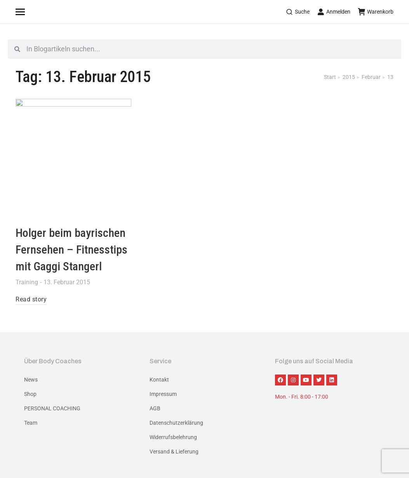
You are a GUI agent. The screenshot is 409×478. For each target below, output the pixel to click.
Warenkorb (375, 11)
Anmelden (333, 11)
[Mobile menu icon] (30, 12)
